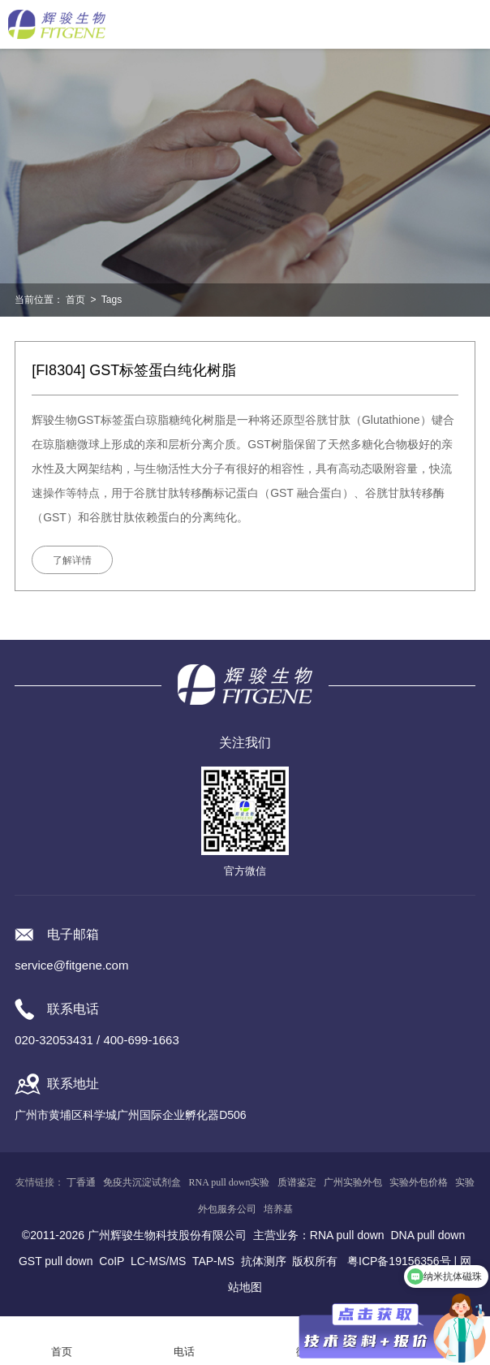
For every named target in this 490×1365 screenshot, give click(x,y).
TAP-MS (213, 1261)
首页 (75, 299)
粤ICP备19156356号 (399, 1261)
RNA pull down (347, 1235)
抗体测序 (263, 1261)
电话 (184, 1352)
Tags (111, 299)
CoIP (111, 1261)
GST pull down (56, 1261)
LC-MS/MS (158, 1261)
